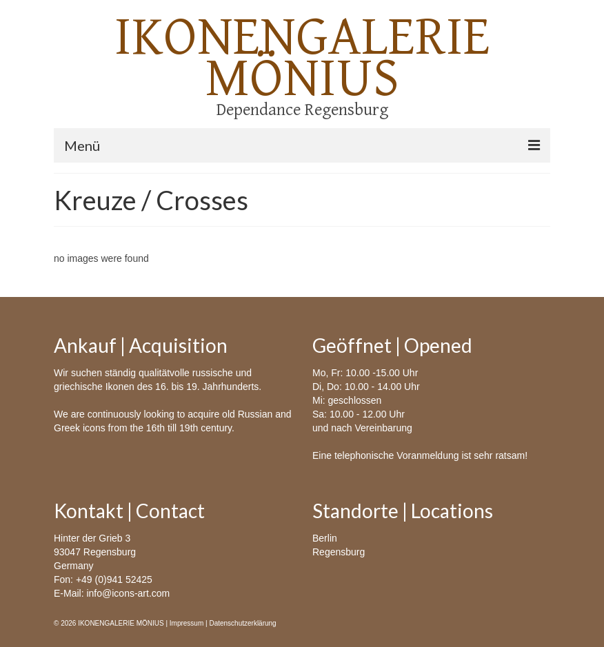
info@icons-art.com (128, 593)
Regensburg (338, 551)
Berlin (324, 538)
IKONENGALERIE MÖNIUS (302, 58)
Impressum (186, 623)
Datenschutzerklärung (242, 623)
